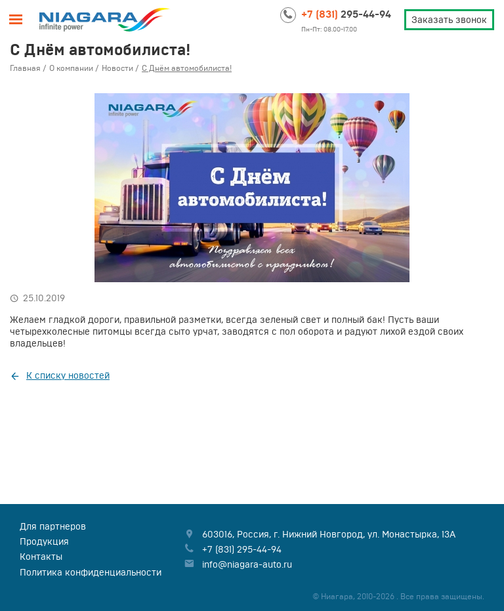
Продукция (44, 541)
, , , (328, 534)
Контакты (41, 556)
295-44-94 (346, 14)
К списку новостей (68, 375)
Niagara (105, 19)
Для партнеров (53, 526)
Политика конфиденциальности (90, 572)
